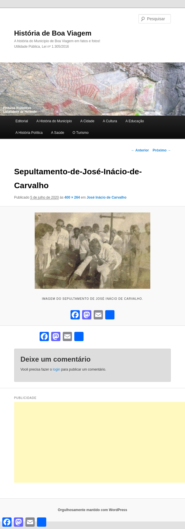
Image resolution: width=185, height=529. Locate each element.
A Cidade (87, 121)
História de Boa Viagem (53, 33)
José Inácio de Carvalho (106, 197)
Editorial (21, 121)
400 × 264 (72, 197)
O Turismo (80, 133)
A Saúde (57, 133)
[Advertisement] (99, 442)
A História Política (28, 133)
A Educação (134, 121)
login (56, 369)
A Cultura (110, 121)
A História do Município (54, 121)
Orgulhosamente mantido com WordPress (92, 510)
